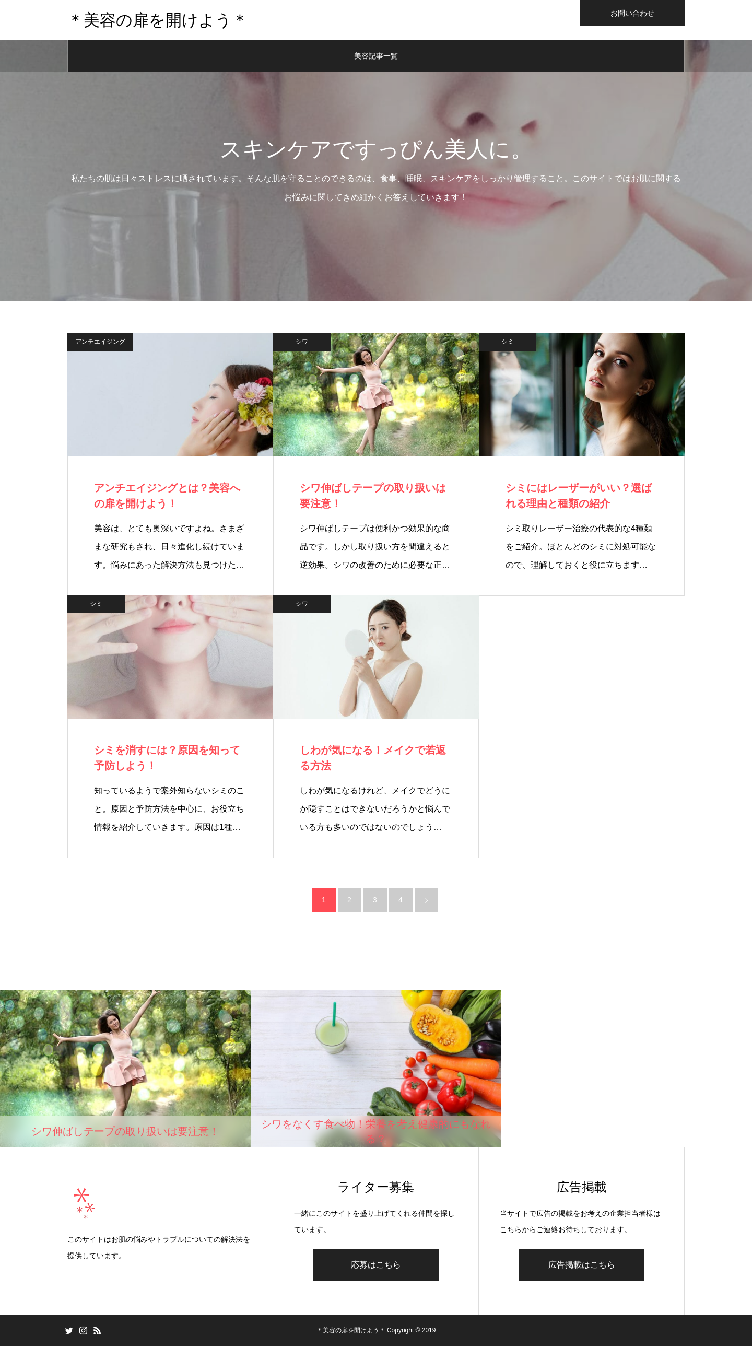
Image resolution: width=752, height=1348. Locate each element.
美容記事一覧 (376, 57)
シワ (302, 343)
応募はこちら (376, 1266)
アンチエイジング (100, 343)
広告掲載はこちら (581, 1266)
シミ (507, 343)
